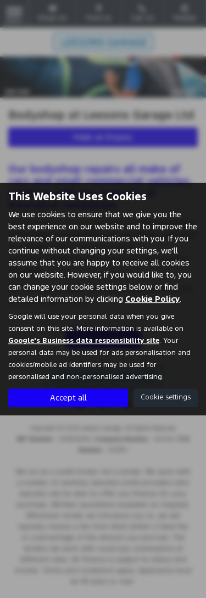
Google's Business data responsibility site (83, 340)
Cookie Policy (152, 299)
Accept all (68, 397)
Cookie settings (166, 397)
